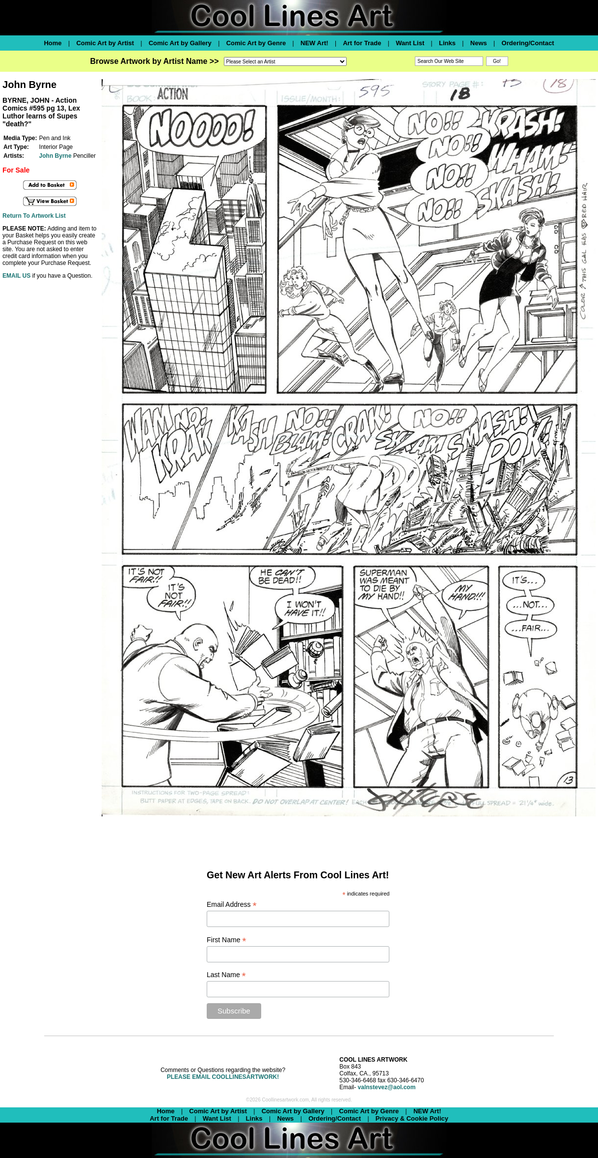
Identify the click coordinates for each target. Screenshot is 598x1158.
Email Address (232, 904)
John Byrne (55, 155)
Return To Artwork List (34, 215)
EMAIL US (16, 275)
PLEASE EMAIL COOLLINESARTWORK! (223, 1076)
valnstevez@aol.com (387, 1087)
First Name (226, 940)
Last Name (226, 975)
